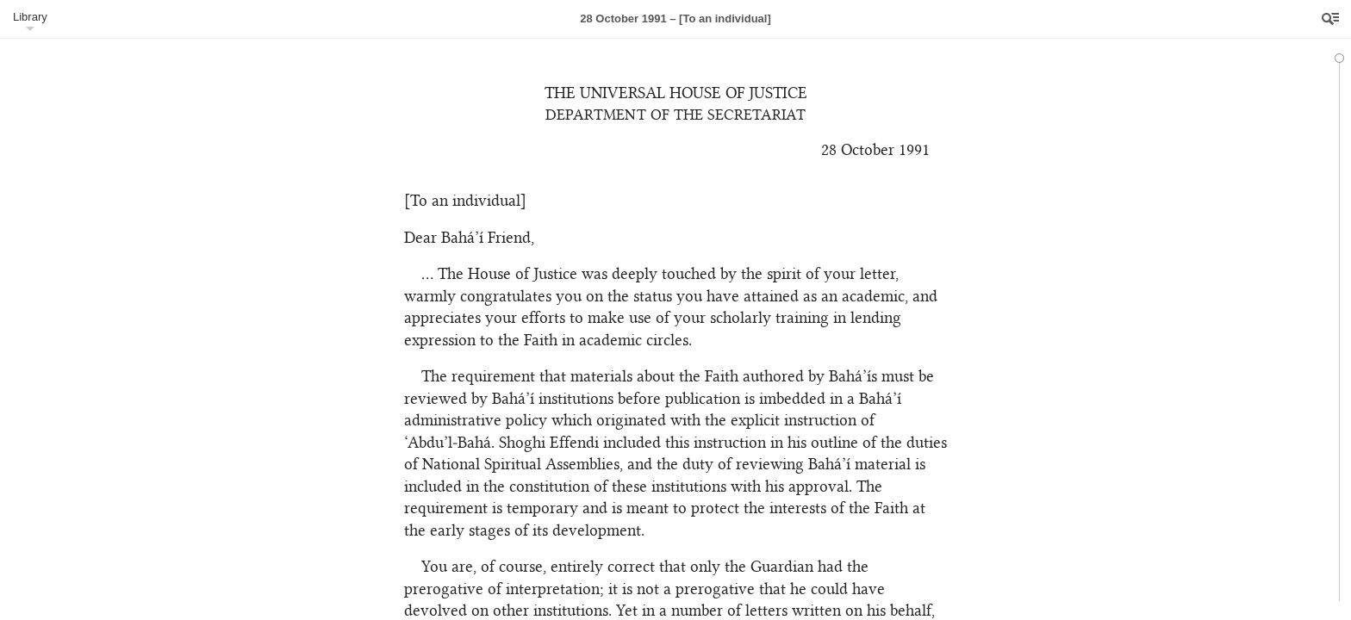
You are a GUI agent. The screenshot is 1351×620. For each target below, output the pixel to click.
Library (30, 16)
